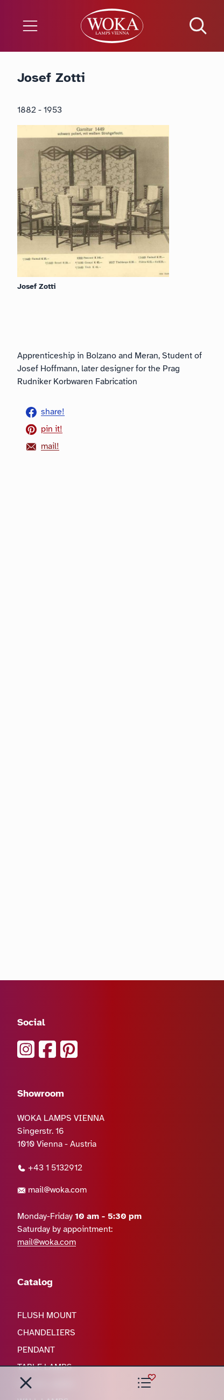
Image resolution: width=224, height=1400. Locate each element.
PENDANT (36, 1349)
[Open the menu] (37, 26)
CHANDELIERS (46, 1332)
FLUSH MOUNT (46, 1315)
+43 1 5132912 (49, 1167)
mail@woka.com (52, 1189)
